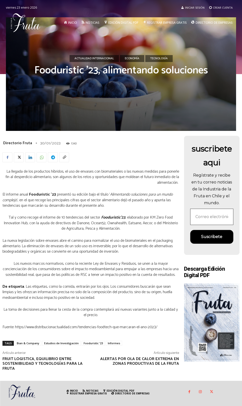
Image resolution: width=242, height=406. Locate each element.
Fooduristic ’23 (93, 343)
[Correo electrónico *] (211, 217)
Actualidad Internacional (94, 58)
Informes (114, 343)
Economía (132, 58)
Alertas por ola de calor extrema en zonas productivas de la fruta (139, 361)
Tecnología (159, 58)
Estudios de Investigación (61, 343)
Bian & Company (28, 343)
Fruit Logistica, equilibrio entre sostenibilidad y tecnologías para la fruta (42, 364)
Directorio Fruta (17, 143)
